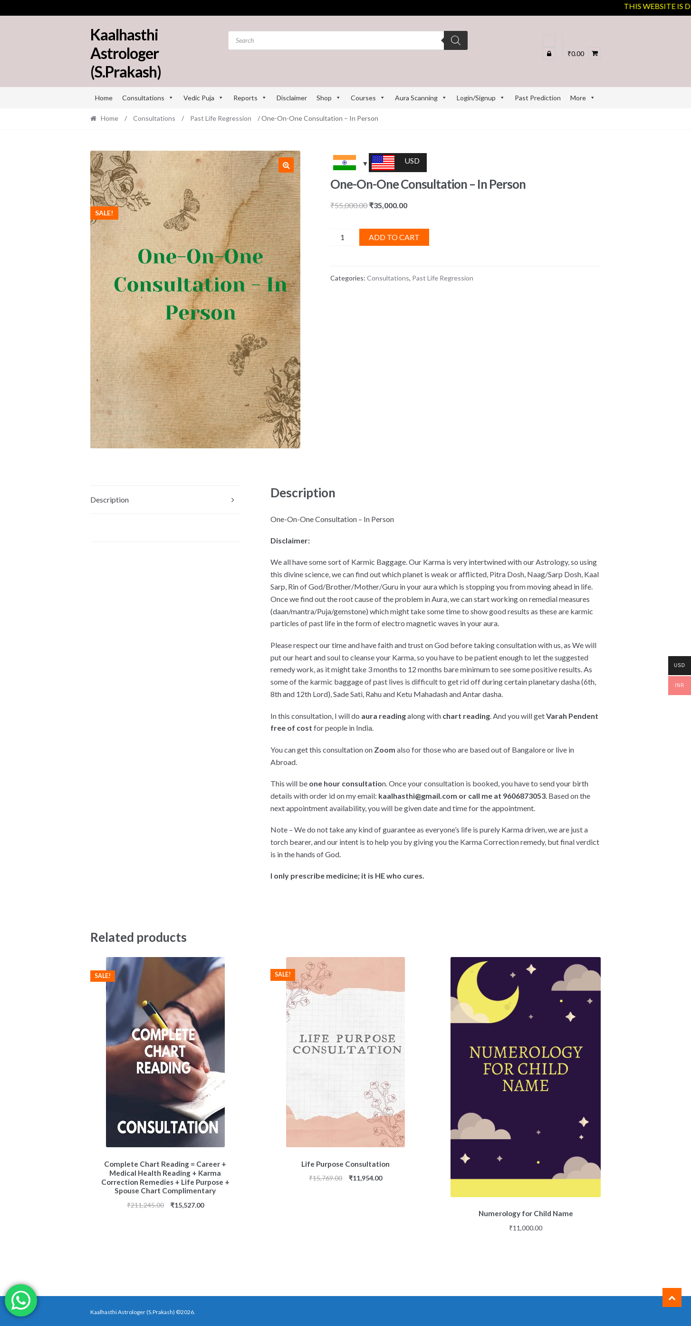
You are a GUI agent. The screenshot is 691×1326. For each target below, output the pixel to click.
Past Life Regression (220, 118)
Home (104, 98)
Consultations (148, 98)
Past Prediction (538, 98)
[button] (286, 165)
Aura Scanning (421, 98)
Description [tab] (109, 499)
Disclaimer (292, 98)
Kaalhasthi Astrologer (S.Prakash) (125, 53)
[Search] (456, 40)
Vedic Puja (203, 98)
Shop (329, 98)
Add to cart (394, 237)
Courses (368, 98)
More (582, 98)
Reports (250, 98)
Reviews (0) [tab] (109, 527)
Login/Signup (481, 98)
